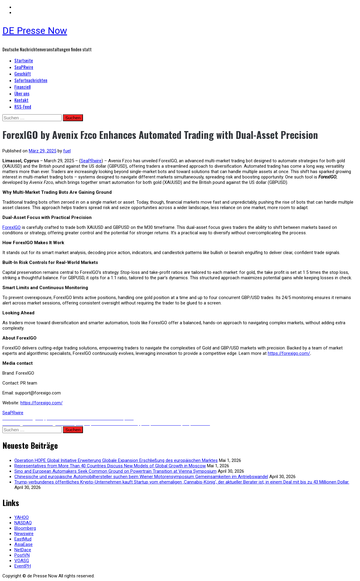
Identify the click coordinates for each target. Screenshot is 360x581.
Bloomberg (25, 528)
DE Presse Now (34, 30)
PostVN (22, 555)
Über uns (21, 93)
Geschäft (22, 73)
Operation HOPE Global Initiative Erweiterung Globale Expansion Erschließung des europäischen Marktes (116, 460)
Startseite (23, 60)
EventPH (22, 566)
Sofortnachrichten (30, 80)
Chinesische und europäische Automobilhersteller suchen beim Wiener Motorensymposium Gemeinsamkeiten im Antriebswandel (141, 476)
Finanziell (22, 86)
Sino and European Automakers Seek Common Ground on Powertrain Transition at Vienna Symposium (115, 471)
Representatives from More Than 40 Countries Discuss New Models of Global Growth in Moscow (110, 466)
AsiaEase (23, 544)
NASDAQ (23, 523)
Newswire (24, 533)
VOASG (21, 560)
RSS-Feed (22, 106)
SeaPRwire (23, 67)
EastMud (22, 539)
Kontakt (21, 100)
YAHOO (21, 517)
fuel (67, 151)
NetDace (22, 550)
